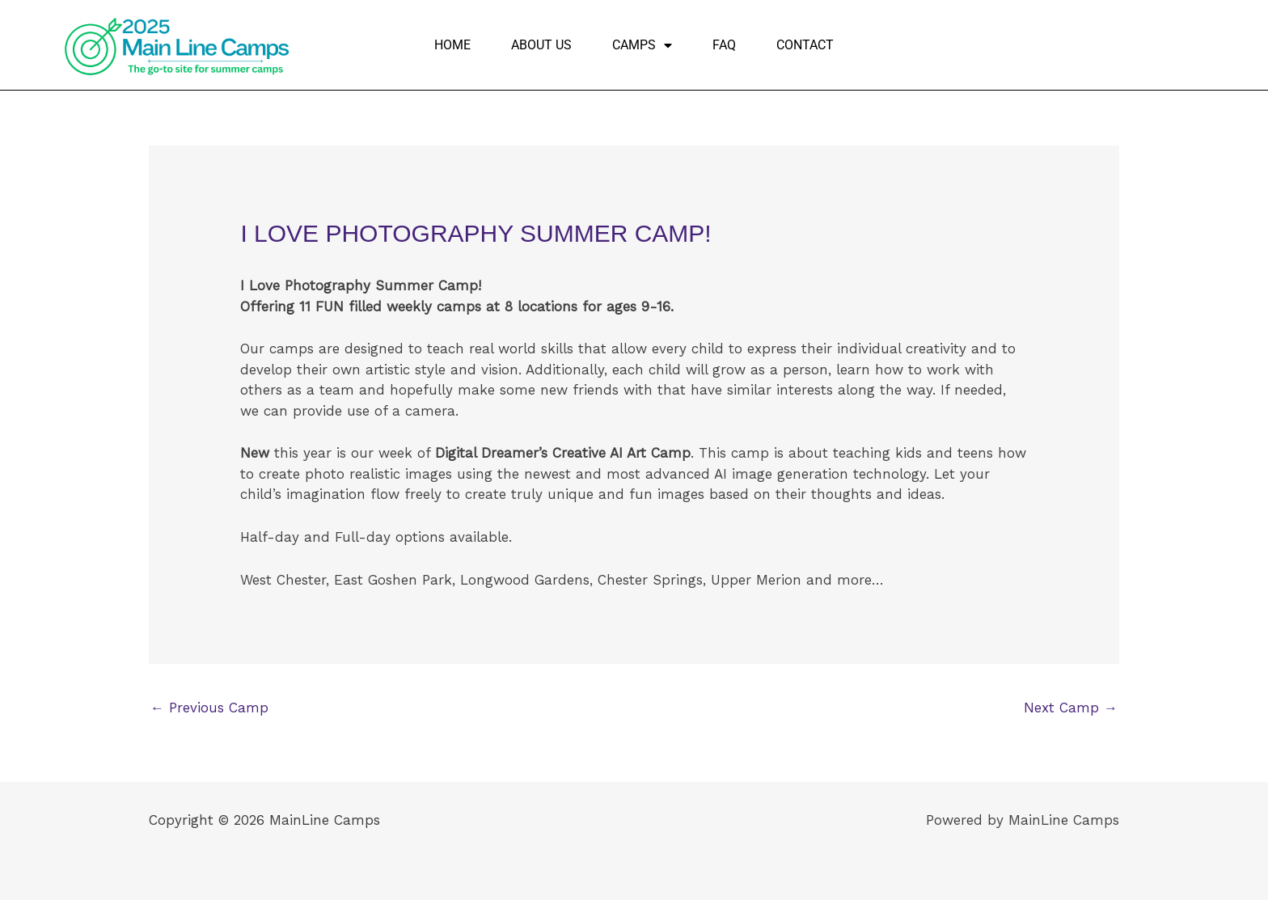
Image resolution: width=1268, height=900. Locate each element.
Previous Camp (209, 707)
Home (452, 45)
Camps (642, 45)
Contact (805, 45)
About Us (541, 45)
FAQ (724, 45)
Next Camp (1071, 707)
